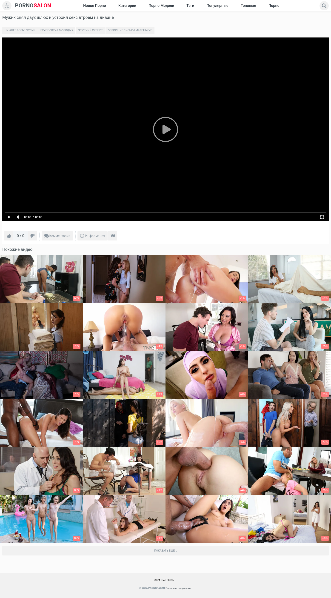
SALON (33, 5)
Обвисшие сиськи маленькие (130, 30)
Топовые (248, 5)
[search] (324, 5)
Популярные (217, 5)
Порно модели (161, 5)
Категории (127, 5)
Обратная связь (164, 580)
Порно (274, 5)
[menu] (6, 5)
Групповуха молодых (56, 30)
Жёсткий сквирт (90, 30)
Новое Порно (94, 5)
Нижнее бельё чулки (20, 30)
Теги (190, 5)
